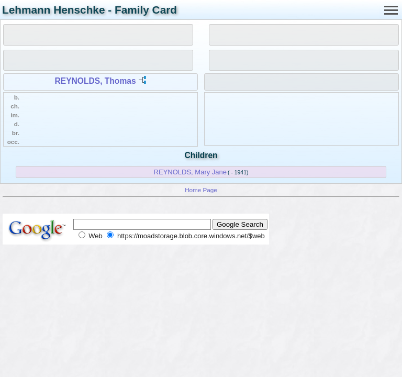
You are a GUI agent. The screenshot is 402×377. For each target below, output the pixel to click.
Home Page (201, 189)
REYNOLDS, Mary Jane (190, 172)
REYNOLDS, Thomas (95, 80)
